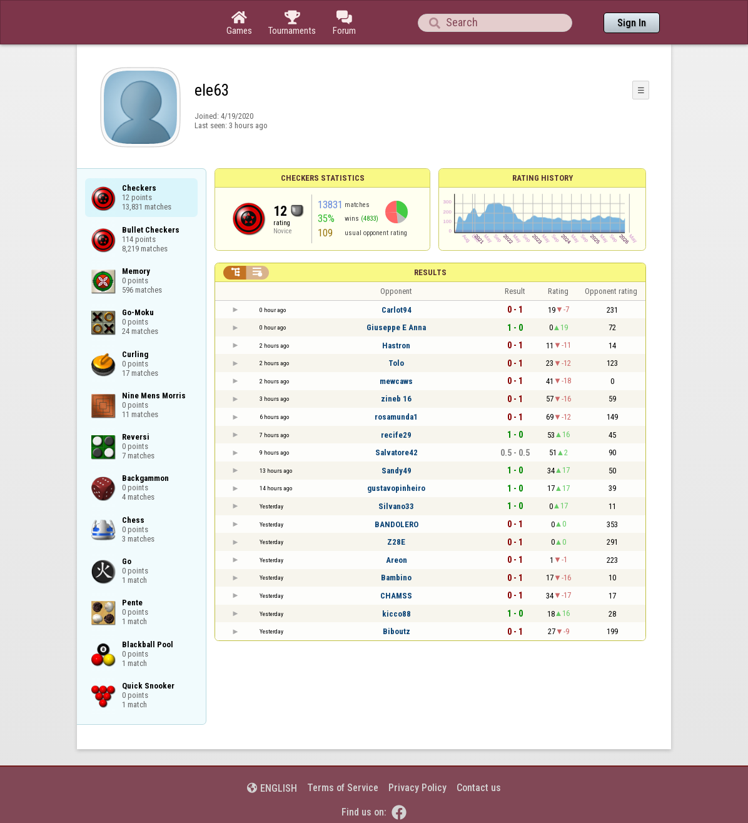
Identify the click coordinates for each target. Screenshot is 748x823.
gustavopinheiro (396, 488)
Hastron (396, 345)
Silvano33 (396, 506)
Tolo (396, 363)
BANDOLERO (396, 524)
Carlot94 (397, 310)
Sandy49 (397, 470)
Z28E (396, 542)
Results (430, 272)
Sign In (631, 23)
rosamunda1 (396, 417)
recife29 (396, 435)
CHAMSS (396, 595)
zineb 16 (396, 398)
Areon (396, 560)
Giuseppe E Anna (396, 327)
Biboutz (396, 631)
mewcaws (396, 381)
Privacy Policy (417, 788)
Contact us (479, 788)
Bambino (396, 577)
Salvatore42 (396, 452)
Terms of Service (342, 788)
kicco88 (396, 614)
